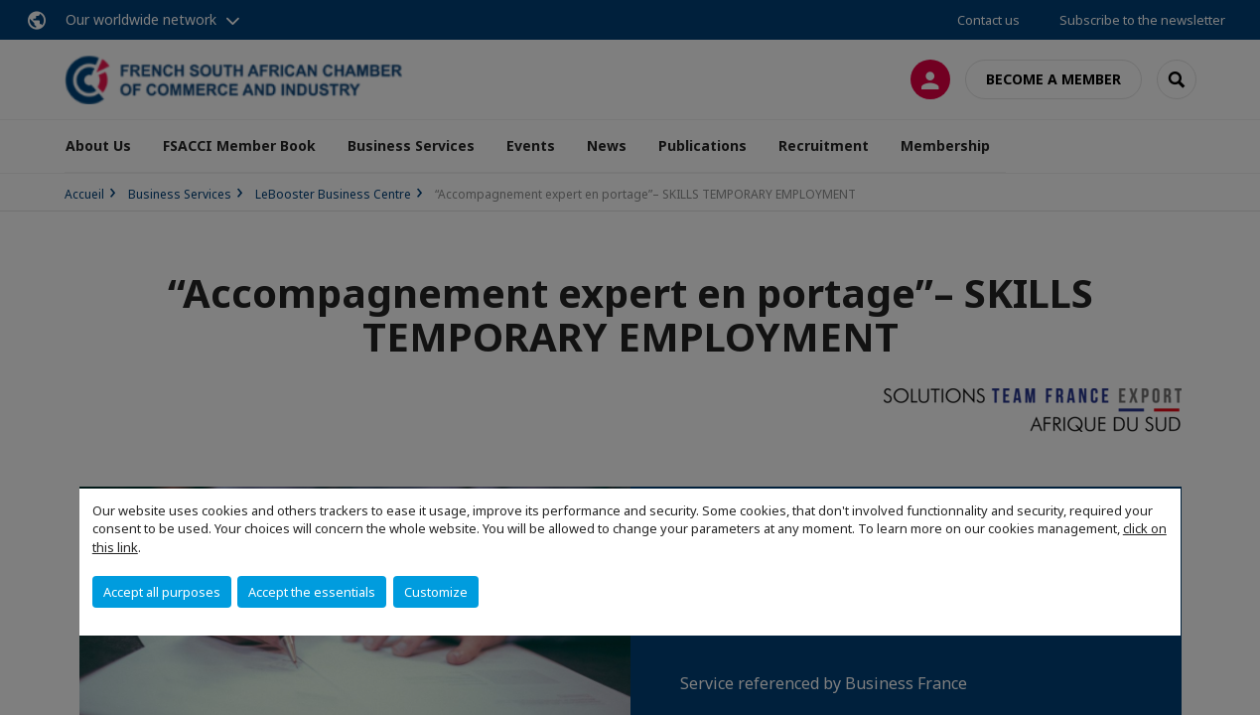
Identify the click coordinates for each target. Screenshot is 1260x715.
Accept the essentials (311, 592)
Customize (436, 592)
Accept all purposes (161, 592)
